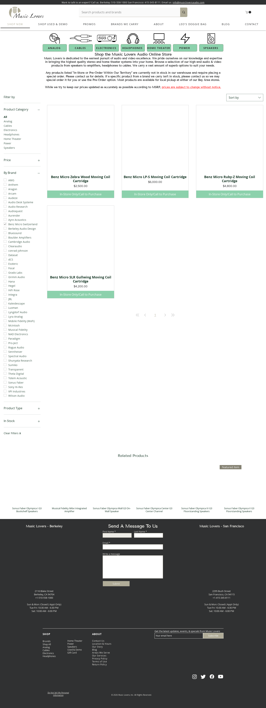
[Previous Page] (145, 315)
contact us (198, 76)
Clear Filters (12, 433)
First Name (108, 531)
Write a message (111, 554)
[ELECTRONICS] (107, 48)
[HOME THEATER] (159, 48)
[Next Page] (165, 315)
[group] (133, 490)
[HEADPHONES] (133, 48)
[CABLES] (81, 48)
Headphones (11, 134)
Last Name (139, 531)
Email (105, 543)
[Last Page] (173, 315)
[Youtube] (221, 677)
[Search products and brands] (127, 12)
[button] (249, 12)
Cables (8, 125)
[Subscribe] (213, 636)
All (5, 117)
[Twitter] (203, 677)
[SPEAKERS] (211, 48)
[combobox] (244, 97)
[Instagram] (195, 677)
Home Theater (12, 139)
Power (7, 143)
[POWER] (185, 48)
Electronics (10, 130)
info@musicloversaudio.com (188, 2)
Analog (8, 121)
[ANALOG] (55, 48)
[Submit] (116, 583)
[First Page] (137, 315)
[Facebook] (212, 677)
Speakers (9, 147)
